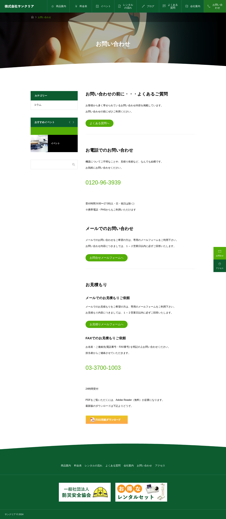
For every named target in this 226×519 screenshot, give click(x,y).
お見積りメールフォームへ (107, 324)
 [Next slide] (73, 122)
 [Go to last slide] (69, 122)
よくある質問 (113, 465)
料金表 (78, 465)
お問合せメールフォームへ (107, 257)
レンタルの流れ (93, 465)
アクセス (160, 465)
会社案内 (129, 465)
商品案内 (66, 465)
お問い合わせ (144, 465)
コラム (37, 104)
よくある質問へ (99, 123)
